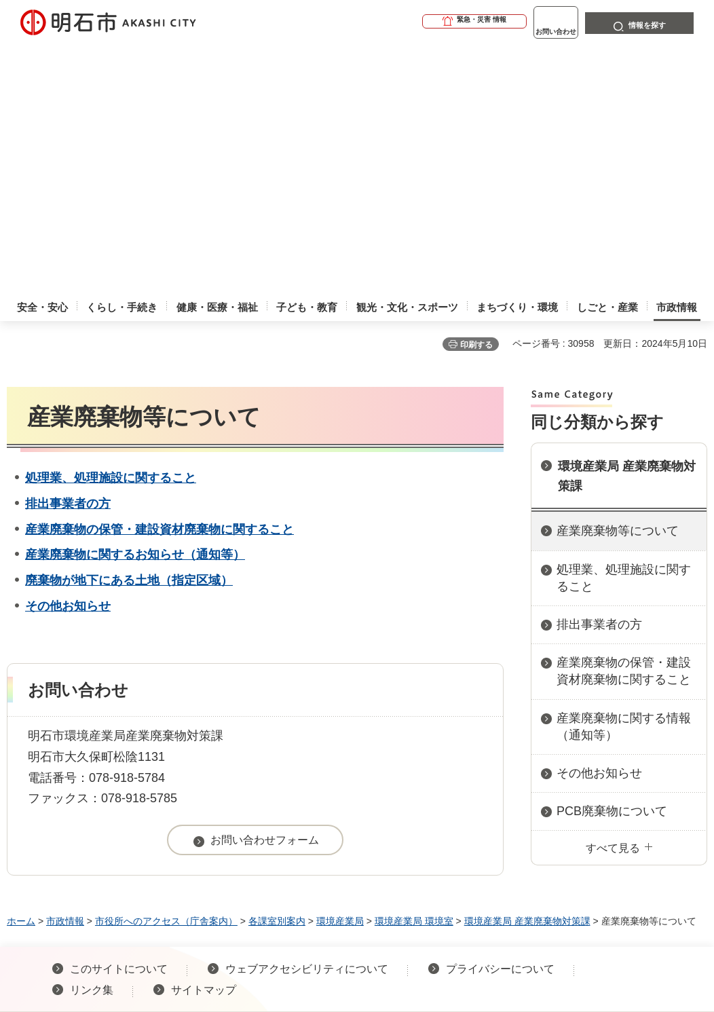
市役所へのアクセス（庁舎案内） (166, 669)
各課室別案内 (276, 669)
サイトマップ (203, 739)
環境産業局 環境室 (414, 669)
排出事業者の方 (68, 252)
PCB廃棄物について (612, 560)
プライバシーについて (500, 718)
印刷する (476, 93)
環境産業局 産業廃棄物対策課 (627, 225)
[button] (422, 22)
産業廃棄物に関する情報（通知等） (624, 475)
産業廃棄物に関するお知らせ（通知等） (135, 303)
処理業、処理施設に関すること (110, 226)
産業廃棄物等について (618, 279)
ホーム (21, 669)
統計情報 (421, 883)
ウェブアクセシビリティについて (306, 718)
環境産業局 (340, 669)
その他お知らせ (68, 355)
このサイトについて (119, 718)
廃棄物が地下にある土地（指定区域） (129, 329)
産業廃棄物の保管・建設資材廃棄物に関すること (159, 278)
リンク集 (91, 739)
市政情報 (65, 669)
